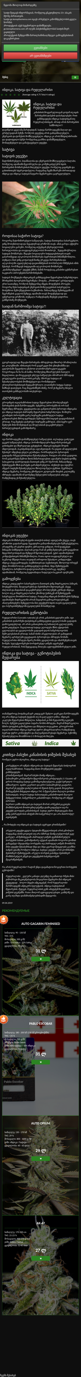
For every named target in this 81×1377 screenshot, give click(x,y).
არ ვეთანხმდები (40, 55)
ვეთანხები (40, 47)
